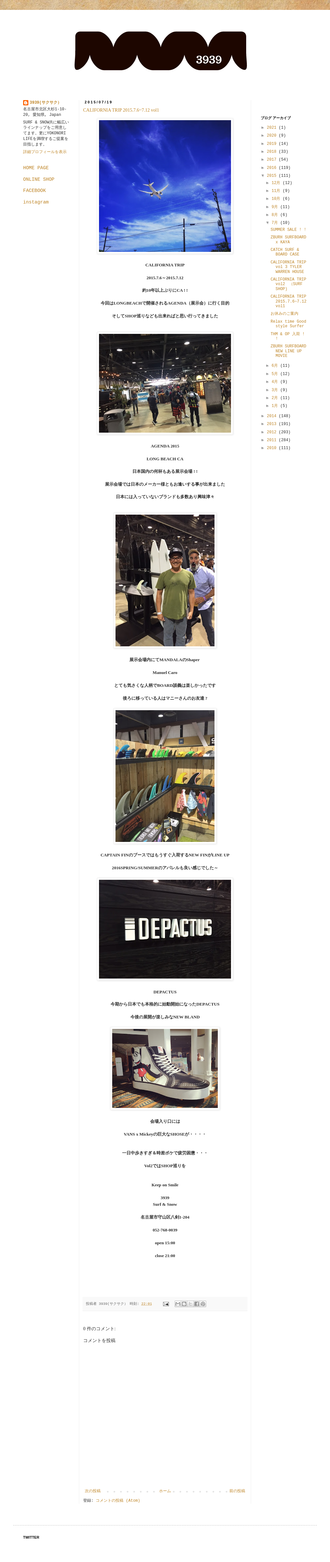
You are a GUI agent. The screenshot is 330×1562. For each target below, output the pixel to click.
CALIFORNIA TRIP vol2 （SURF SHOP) (288, 284)
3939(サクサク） (45, 102)
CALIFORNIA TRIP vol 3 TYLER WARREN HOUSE (288, 267)
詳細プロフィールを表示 (45, 152)
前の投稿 (237, 1491)
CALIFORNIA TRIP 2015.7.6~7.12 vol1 (121, 110)
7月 (276, 223)
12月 (277, 183)
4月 (276, 382)
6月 (276, 366)
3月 (276, 390)
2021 (273, 127)
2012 (273, 432)
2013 (273, 424)
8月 (276, 215)
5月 (276, 374)
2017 (273, 159)
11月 (277, 191)
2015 (273, 176)
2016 (273, 168)
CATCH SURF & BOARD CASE (285, 252)
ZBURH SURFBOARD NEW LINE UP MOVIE (288, 351)
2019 (273, 144)
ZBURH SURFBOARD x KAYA (288, 239)
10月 (277, 199)
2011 (273, 440)
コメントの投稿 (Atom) (118, 1500)
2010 (273, 448)
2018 (273, 151)
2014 (273, 416)
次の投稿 (93, 1491)
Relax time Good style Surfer (288, 324)
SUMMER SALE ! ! (288, 230)
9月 (276, 207)
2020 (273, 135)
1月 (276, 406)
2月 (276, 398)
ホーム (165, 1491)
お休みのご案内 (284, 313)
